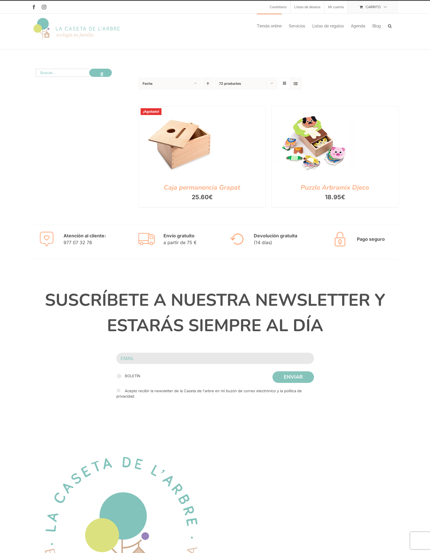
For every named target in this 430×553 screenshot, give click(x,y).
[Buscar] (100, 78)
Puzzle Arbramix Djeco (335, 193)
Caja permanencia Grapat (202, 193)
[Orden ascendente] (207, 89)
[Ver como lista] (295, 89)
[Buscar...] (62, 78)
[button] (390, 25)
